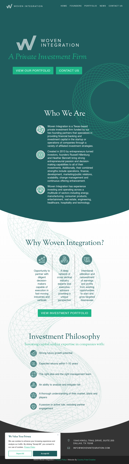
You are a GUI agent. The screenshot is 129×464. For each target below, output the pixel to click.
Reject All (20, 454)
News (103, 6)
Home (64, 6)
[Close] (57, 434)
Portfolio (90, 6)
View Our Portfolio (33, 70)
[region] (32, 446)
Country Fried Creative (86, 460)
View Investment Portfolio (64, 313)
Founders (76, 6)
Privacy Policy (29, 447)
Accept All (45, 454)
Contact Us (116, 6)
